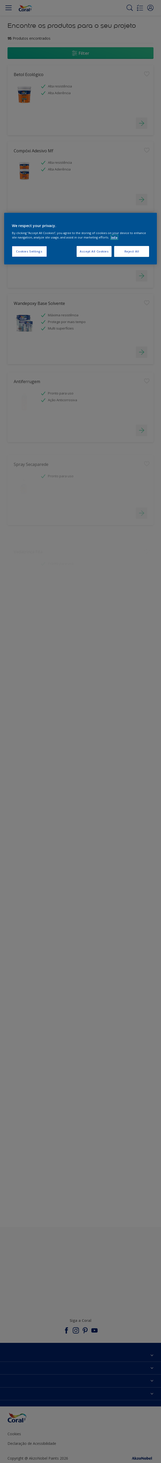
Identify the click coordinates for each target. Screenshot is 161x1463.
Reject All (132, 251)
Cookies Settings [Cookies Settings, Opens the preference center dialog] (29, 251)
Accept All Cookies (94, 251)
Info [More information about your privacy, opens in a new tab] (114, 237)
